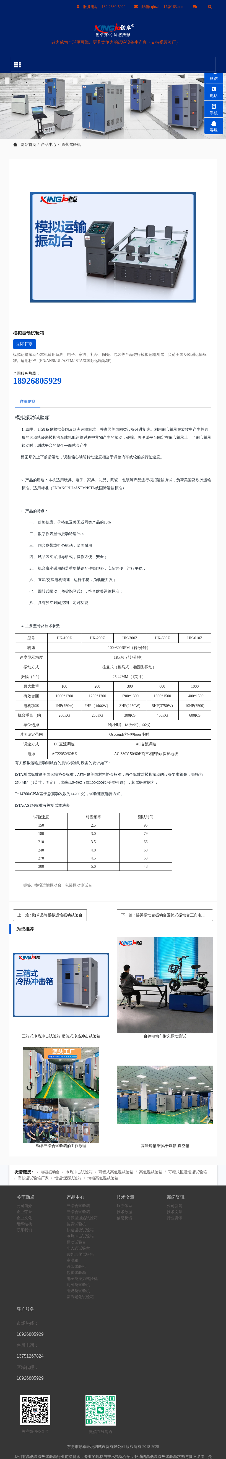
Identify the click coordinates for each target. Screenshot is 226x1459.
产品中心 (48, 145)
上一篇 (49, 916)
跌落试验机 (71, 145)
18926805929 (37, 381)
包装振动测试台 (78, 886)
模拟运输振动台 (47, 886)
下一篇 (167, 916)
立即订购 (24, 344)
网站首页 (25, 145)
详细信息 (28, 402)
